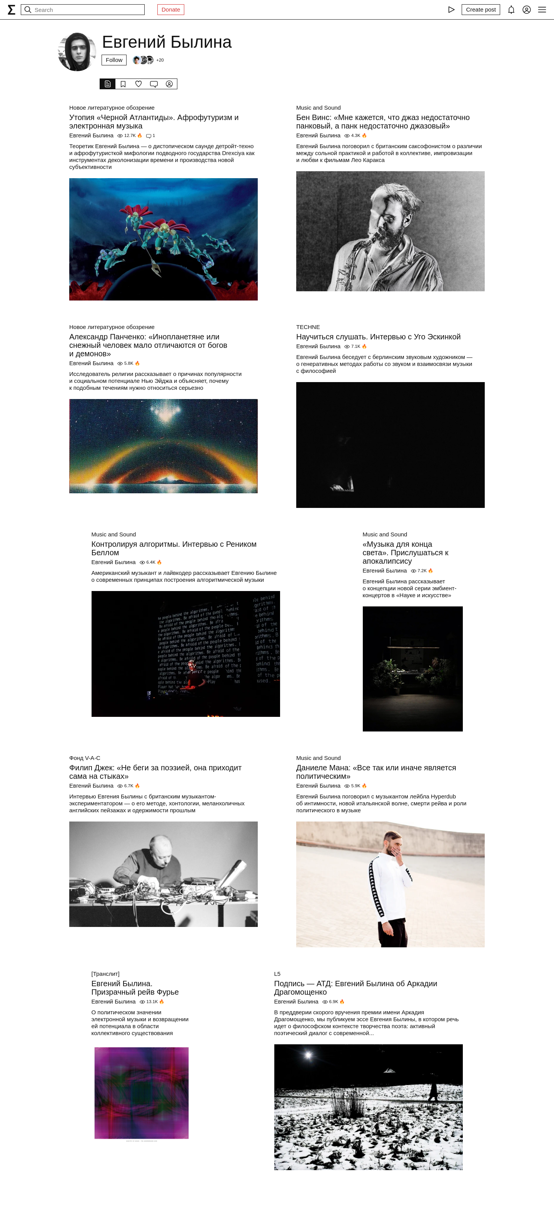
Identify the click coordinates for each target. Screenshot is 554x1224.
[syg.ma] (11, 10)
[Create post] (481, 10)
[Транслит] (106, 973)
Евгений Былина (91, 135)
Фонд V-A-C (84, 758)
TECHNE (308, 327)
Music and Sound (318, 107)
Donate (171, 9)
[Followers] (148, 60)
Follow (114, 60)
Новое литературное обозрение (112, 107)
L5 (277, 973)
